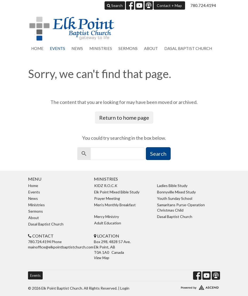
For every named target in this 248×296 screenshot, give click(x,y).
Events (57, 48)
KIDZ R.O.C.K (105, 185)
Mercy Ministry (106, 216)
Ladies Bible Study (172, 185)
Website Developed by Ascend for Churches (189, 286)
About (151, 48)
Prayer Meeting (107, 198)
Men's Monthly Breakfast (115, 204)
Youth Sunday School (174, 198)
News (77, 48)
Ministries (100, 48)
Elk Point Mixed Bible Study (116, 192)
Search (115, 5)
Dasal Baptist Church (188, 48)
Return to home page (124, 117)
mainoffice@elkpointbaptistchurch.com (60, 247)
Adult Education (107, 223)
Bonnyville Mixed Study (176, 192)
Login (124, 288)
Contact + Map (169, 5)
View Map (101, 257)
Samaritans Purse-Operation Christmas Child (181, 207)
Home (37, 48)
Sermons (128, 48)
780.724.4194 (203, 5)
